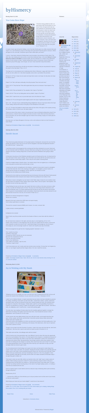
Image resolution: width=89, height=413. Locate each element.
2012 (75, 111)
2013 (75, 109)
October (77, 59)
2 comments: (35, 256)
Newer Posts (10, 394)
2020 (75, 39)
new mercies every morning (44, 257)
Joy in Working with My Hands (19, 268)
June (76, 70)
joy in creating (42, 386)
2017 (75, 43)
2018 (75, 41)
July (76, 68)
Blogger (52, 409)
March (76, 77)
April (76, 75)
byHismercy (18, 10)
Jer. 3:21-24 (34, 257)
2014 (75, 50)
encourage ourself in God (16, 257)
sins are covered (12, 259)
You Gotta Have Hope (15, 20)
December (77, 52)
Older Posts (52, 394)
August (77, 66)
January (77, 105)
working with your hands (25, 388)
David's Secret (12, 133)
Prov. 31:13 (15, 388)
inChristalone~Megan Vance (65, 46)
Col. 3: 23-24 (13, 386)
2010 (75, 113)
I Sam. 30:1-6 (26, 257)
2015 (75, 48)
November (77, 55)
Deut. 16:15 (20, 386)
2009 (75, 115)
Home (31, 394)
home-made (36, 386)
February (77, 101)
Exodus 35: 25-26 (27, 386)
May (76, 73)
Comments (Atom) (34, 399)
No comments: (36, 125)
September (78, 63)
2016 (75, 46)
